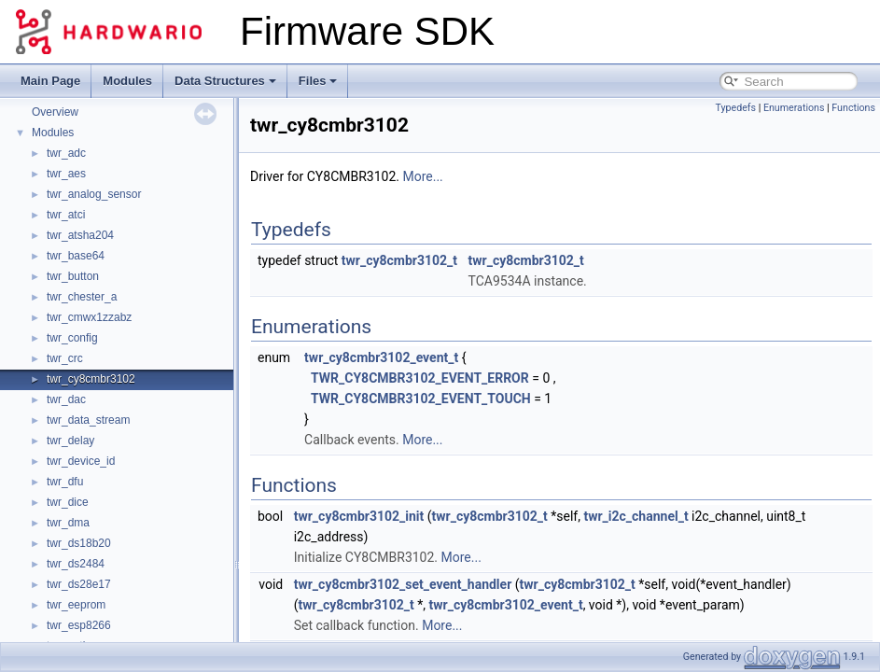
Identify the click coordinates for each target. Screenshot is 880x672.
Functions (853, 108)
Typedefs (735, 108)
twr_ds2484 (76, 563)
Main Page (50, 81)
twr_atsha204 (80, 235)
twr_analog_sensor (94, 194)
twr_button (73, 276)
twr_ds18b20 (79, 543)
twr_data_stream (88, 420)
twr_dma (68, 522)
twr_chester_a (82, 296)
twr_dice (68, 502)
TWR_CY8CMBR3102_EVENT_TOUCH (421, 398)
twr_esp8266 (79, 625)
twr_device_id (81, 461)
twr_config (72, 337)
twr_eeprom (76, 604)
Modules (127, 81)
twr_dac (66, 399)
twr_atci (66, 214)
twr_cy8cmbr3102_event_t (381, 357)
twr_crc (65, 358)
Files (318, 81)
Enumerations (794, 108)
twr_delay (70, 440)
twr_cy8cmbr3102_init (359, 516)
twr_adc (66, 153)
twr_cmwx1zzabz (89, 317)
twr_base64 (76, 255)
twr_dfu (65, 481)
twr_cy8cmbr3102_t (399, 260)
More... (422, 176)
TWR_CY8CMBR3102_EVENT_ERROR (420, 378)
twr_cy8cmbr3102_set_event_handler (403, 584)
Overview (55, 112)
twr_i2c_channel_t (635, 516)
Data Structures (225, 81)
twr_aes (66, 173)
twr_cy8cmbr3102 (91, 378)
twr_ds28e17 (79, 584)
